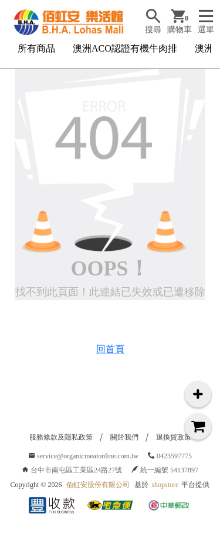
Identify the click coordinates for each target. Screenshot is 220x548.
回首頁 (110, 349)
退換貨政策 (173, 437)
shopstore (164, 485)
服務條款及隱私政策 (61, 437)
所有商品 (36, 48)
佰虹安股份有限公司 (98, 485)
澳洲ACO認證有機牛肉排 (125, 48)
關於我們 (124, 437)
